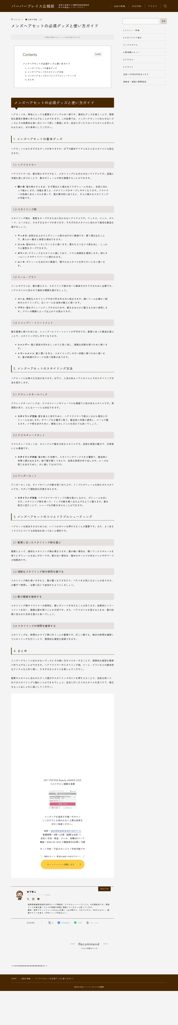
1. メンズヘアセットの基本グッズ (41, 68)
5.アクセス (128, 59)
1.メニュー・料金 (131, 30)
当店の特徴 (119, 6)
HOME (14, 998)
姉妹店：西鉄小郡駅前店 (134, 81)
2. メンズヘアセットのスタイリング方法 (44, 71)
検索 (163, 21)
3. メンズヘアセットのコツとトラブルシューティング (50, 75)
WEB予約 (136, 6)
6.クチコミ (128, 66)
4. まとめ (29, 79)
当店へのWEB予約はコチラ (136, 74)
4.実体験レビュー (131, 52)
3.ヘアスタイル (130, 44)
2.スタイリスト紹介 (132, 37)
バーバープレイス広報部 (33, 6)
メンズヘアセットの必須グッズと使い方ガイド (46, 63)
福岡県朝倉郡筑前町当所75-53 (66, 830)
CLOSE (98, 54)
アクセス (152, 6)
